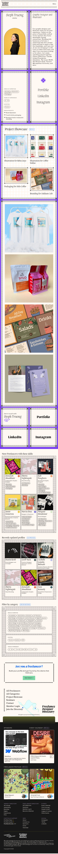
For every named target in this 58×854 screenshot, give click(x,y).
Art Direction (26, 483)
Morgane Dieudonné (42, 513)
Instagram (43, 102)
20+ (26, 649)
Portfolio (43, 90)
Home (24, 825)
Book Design (42, 486)
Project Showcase (14, 697)
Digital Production (44, 488)
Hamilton (17, 640)
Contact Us (26, 822)
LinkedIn (43, 96)
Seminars (10, 700)
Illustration (25, 520)
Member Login (13, 706)
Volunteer (25, 827)
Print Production (11, 523)
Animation (29, 615)
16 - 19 (21, 649)
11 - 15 (10, 649)
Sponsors (8, 728)
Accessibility (12, 615)
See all (32, 129)
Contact (10, 703)
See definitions (25, 604)
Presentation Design (14, 625)
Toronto (11, 640)
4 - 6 (30, 649)
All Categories (13, 694)
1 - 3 (15, 649)
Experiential (7, 813)
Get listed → (29, 678)
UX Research (41, 628)
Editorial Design (10, 486)
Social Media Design (44, 492)
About (24, 820)
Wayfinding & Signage (15, 630)
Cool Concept (45, 807)
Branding (8, 484)
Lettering (39, 620)
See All (46, 727)
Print (5, 815)
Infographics (31, 620)
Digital (6, 811)
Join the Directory (14, 709)
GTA (23, 640)
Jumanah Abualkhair (10, 477)
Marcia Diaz (27, 512)
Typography (42, 523)
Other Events (45, 813)
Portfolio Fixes (9, 820)
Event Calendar (36, 728)
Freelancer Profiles (12, 767)
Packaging (9, 488)
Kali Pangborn (42, 477)
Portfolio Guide (9, 822)
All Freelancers (13, 691)
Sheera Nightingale (27, 477)
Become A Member (28, 811)
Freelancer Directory (31, 803)
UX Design (33, 628)
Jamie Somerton (9, 513)
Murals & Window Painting (25, 623)
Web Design (42, 525)
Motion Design (12, 623)
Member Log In (27, 809)
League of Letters (46, 811)
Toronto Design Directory (33, 714)
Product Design (37, 625)
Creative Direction (11, 527)
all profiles (31, 537)
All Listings (7, 805)
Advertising (9, 521)
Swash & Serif (45, 809)
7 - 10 (34, 649)
